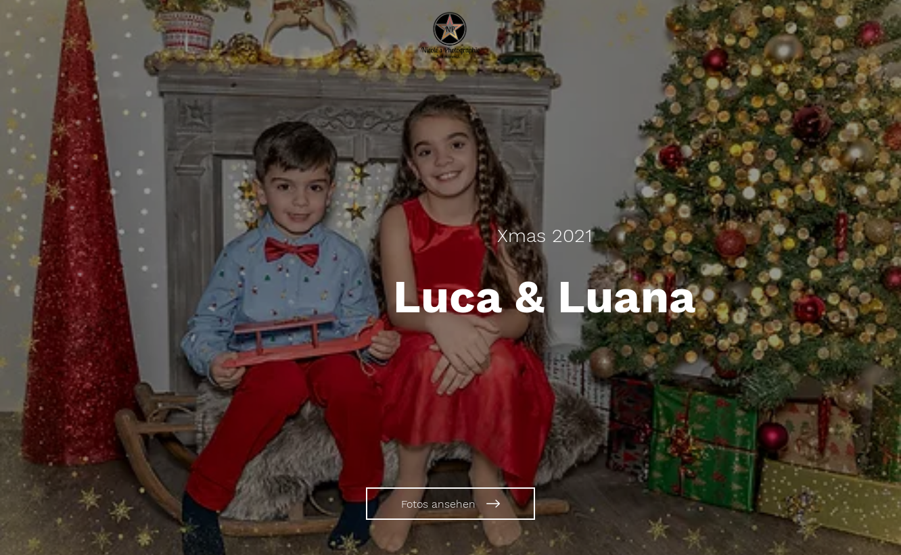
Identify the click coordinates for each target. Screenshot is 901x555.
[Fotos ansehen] (450, 503)
